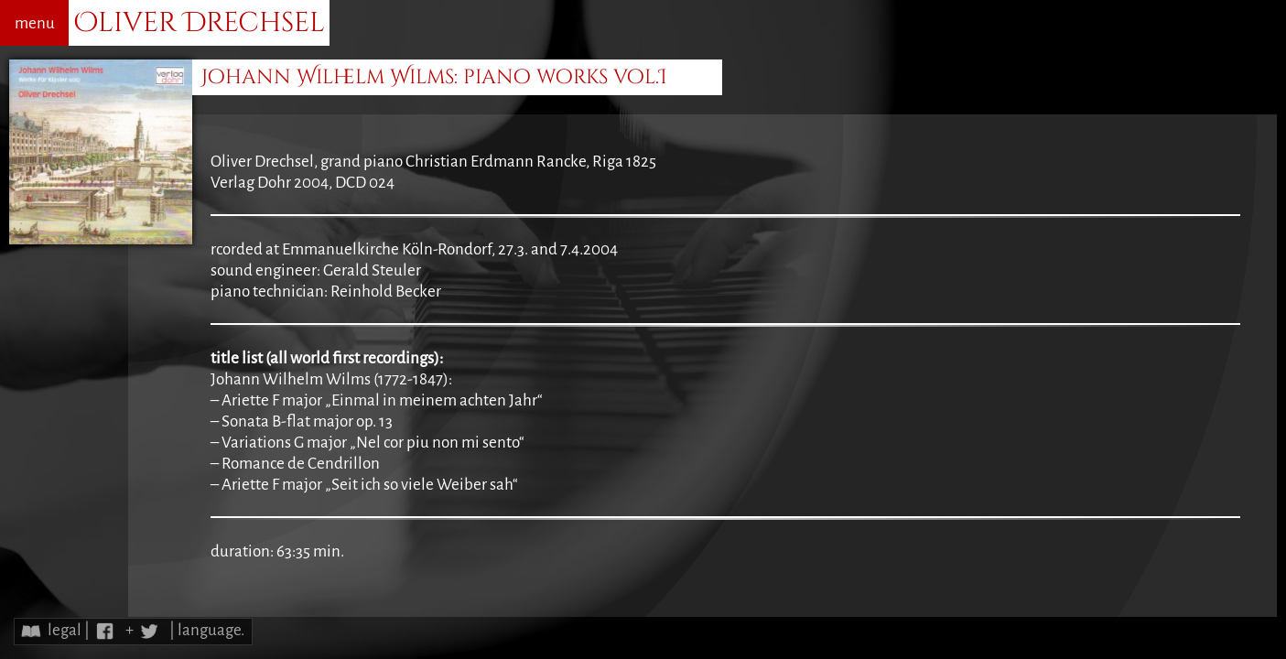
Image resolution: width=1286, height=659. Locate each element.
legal (64, 630)
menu (35, 23)
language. (211, 630)
